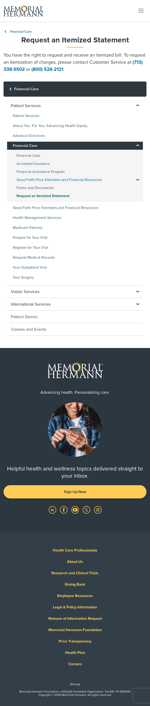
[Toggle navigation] (141, 10)
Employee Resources (75, 595)
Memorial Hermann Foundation (75, 630)
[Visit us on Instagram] (98, 509)
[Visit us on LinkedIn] (53, 509)
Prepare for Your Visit (30, 237)
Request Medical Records (34, 257)
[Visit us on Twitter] (87, 509)
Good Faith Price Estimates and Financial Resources (55, 207)
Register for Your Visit (30, 247)
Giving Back (75, 584)
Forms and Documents (35, 188)
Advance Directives (29, 135)
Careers (75, 664)
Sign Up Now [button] (75, 491)
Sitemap (75, 684)
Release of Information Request (75, 618)
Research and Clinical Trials (75, 573)
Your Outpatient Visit (30, 267)
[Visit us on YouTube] (75, 509)
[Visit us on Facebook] (64, 509)
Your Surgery (23, 277)
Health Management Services (37, 217)
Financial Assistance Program (41, 171)
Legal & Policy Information (75, 607)
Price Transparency (75, 641)
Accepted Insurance (33, 163)
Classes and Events (28, 329)
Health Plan (75, 652)
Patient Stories (24, 316)
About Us (75, 561)
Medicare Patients (27, 227)
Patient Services (26, 115)
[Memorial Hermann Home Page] (23, 11)
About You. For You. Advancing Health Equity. (50, 125)
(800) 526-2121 (47, 69)
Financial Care (18, 32)
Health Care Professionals (75, 550)
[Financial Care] (75, 89)
